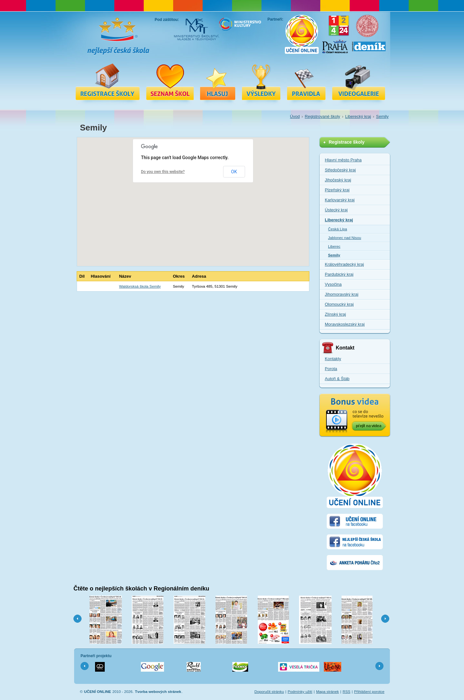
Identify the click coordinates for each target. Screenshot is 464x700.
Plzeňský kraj (337, 189)
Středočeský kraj (340, 170)
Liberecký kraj (358, 116)
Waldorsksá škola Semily (139, 286)
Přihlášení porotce (369, 691)
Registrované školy (170, 81)
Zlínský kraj (335, 314)
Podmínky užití (300, 691)
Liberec (334, 246)
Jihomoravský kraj (341, 294)
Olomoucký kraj (339, 304)
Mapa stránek (327, 691)
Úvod (295, 116)
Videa (358, 81)
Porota (331, 368)
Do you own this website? (163, 171)
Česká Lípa (337, 229)
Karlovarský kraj (339, 199)
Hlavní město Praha (343, 160)
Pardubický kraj (339, 274)
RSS (346, 691)
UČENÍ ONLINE (97, 691)
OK (234, 171)
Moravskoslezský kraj (345, 324)
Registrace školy (108, 81)
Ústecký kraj (336, 209)
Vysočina (333, 284)
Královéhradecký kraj (344, 264)
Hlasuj (218, 81)
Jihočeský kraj (338, 179)
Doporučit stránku (269, 691)
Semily (382, 116)
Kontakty (333, 358)
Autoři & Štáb (337, 378)
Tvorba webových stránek (158, 691)
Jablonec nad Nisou (344, 237)
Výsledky (261, 81)
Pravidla (306, 81)
